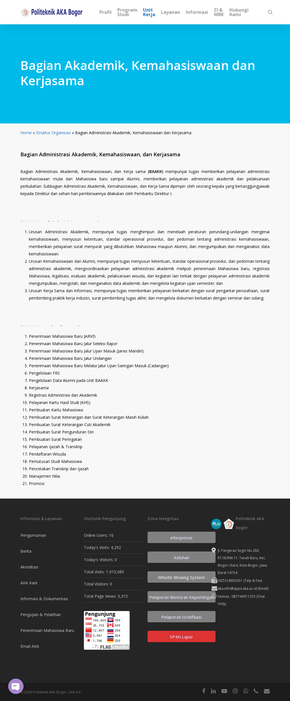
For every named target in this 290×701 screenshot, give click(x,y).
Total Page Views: (101, 596)
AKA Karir (29, 582)
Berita (25, 551)
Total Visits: (95, 571)
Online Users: (96, 535)
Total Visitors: (97, 584)
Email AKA (29, 646)
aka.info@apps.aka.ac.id (237, 588)
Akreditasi (29, 567)
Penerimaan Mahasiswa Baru (47, 630)
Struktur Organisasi (53, 132)
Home (26, 132)
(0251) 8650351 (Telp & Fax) (240, 580)
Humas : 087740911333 (236, 596)
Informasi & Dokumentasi (44, 598)
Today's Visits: (97, 547)
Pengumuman (33, 535)
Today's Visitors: (99, 559)
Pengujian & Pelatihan (40, 614)
